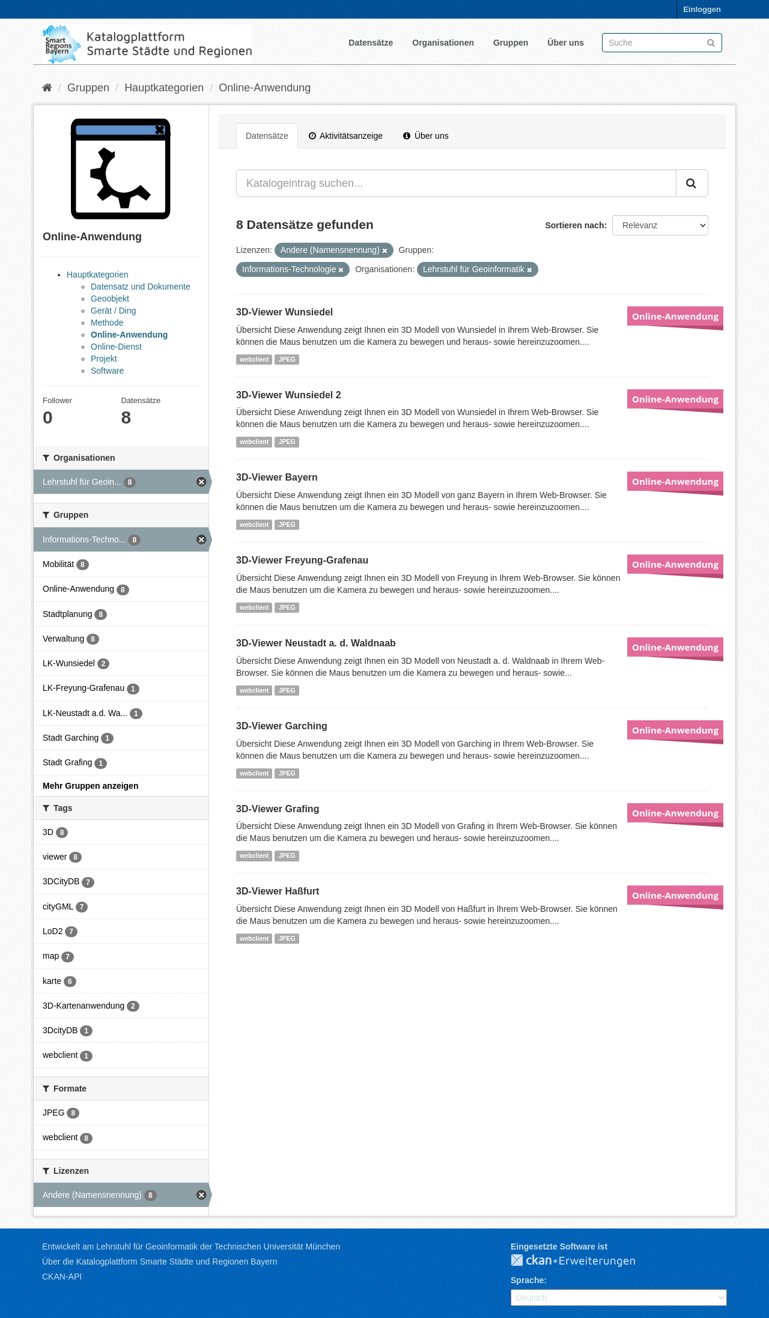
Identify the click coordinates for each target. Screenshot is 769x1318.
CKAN (583, 1261)
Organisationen (443, 42)
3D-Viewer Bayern (277, 477)
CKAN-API (62, 1276)
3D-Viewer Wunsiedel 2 (288, 395)
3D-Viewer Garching (281, 726)
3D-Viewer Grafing (277, 809)
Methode (107, 322)
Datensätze (370, 42)
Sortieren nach (574, 225)
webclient (254, 359)
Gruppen (510, 42)
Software (107, 370)
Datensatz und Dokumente (140, 286)
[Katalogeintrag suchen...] (456, 183)
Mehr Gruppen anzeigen (90, 786)
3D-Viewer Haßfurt (277, 891)
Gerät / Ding (113, 310)
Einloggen (702, 9)
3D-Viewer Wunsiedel (284, 312)
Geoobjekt (110, 298)
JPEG (287, 359)
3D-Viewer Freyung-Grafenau (302, 560)
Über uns (565, 42)
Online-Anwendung (265, 88)
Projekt (104, 358)
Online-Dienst (116, 346)
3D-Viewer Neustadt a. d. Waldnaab (316, 643)
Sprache (527, 1280)
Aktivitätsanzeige (346, 136)
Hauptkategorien (164, 88)
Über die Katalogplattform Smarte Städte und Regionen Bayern (159, 1261)
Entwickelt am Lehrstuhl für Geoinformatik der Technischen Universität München (191, 1246)
